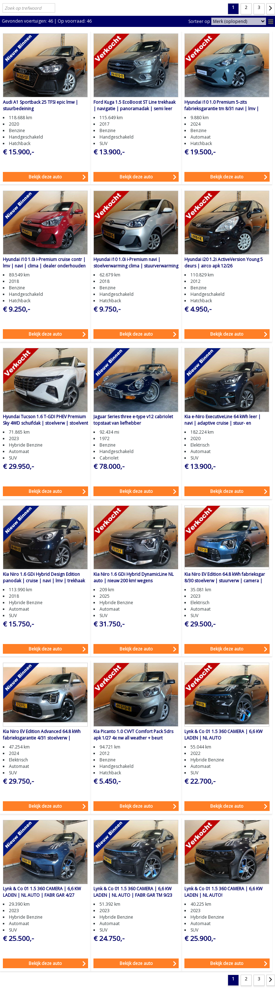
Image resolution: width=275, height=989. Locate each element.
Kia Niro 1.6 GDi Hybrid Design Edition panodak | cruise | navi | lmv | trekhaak (44, 577)
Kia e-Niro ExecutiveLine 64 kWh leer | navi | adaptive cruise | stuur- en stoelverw (222, 423)
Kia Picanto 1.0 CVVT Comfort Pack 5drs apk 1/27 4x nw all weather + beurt (133, 734)
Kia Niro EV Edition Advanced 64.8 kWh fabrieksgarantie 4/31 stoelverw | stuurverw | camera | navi (42, 737)
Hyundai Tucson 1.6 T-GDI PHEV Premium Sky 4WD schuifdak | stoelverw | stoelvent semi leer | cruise (45, 423)
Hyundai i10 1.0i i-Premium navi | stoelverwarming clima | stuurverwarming (135, 262)
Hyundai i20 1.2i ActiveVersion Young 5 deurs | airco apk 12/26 (223, 262)
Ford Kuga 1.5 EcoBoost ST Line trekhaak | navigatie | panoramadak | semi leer (134, 105)
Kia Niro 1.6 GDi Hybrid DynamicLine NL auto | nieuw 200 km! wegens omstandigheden (133, 580)
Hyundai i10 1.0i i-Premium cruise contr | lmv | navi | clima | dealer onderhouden (44, 262)
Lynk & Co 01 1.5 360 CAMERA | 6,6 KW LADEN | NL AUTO (223, 734)
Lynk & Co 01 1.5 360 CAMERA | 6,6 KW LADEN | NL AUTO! (223, 892)
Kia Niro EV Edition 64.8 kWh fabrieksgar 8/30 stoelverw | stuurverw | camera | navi (224, 580)
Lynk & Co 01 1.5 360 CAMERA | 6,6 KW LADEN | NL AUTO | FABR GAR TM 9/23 (132, 892)
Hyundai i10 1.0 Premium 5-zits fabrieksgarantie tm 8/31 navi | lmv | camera (221, 108)
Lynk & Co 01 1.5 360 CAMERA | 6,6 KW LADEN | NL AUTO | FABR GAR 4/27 (42, 892)
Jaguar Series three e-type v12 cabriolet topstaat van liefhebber (133, 420)
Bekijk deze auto (45, 177)
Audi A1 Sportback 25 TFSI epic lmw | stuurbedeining (40, 105)
